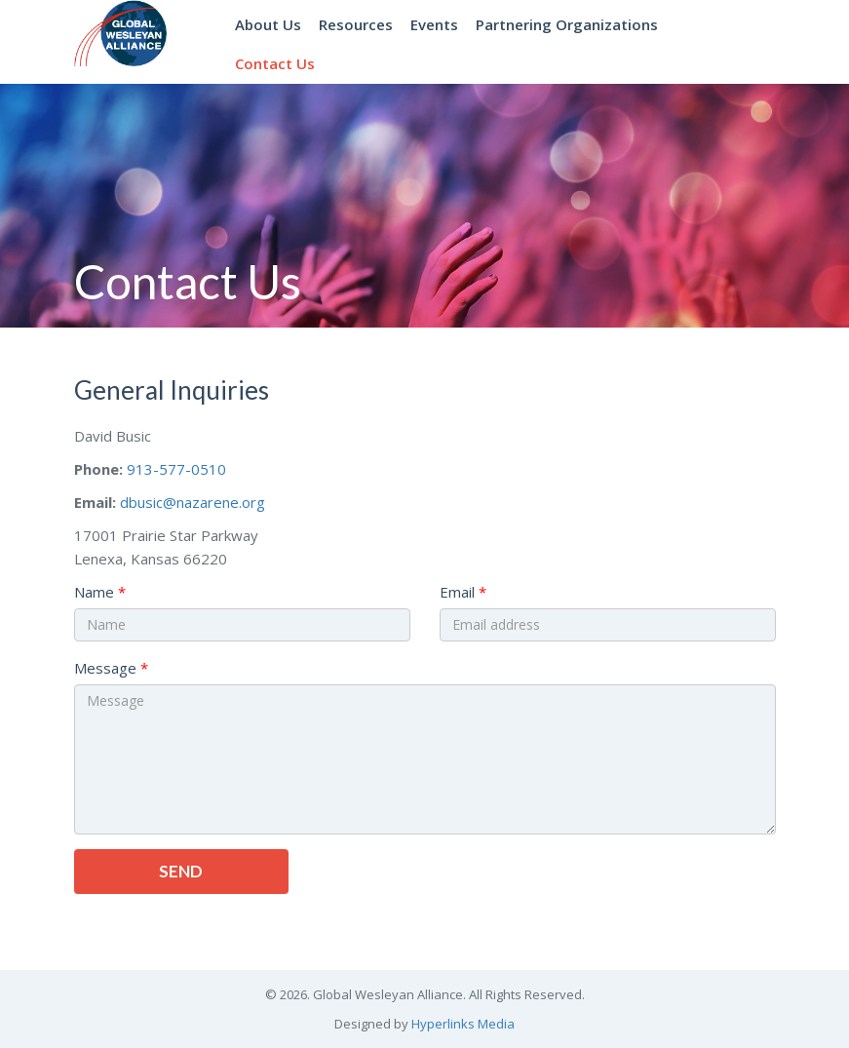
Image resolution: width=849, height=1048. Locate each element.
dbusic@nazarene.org (192, 502)
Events (434, 24)
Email (457, 592)
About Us (268, 24)
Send (181, 871)
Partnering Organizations (567, 24)
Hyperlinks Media (463, 1023)
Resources (356, 24)
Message (105, 668)
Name (94, 592)
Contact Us (275, 63)
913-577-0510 (176, 469)
